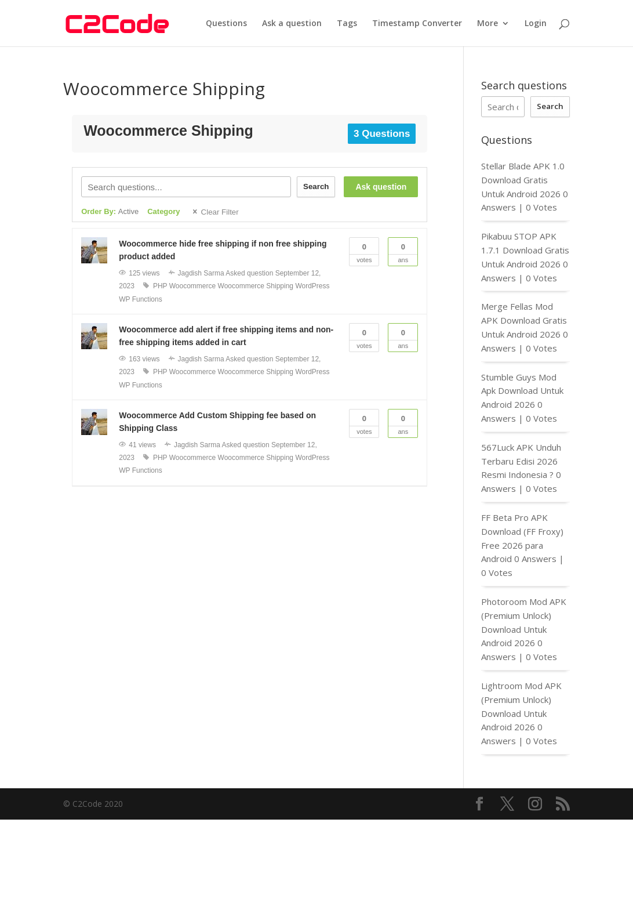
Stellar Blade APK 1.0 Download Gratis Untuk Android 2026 (523, 180)
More (487, 23)
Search (316, 186)
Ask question (380, 186)
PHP (160, 286)
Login (536, 23)
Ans (402, 250)
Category (163, 211)
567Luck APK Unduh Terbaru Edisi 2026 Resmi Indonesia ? (521, 461)
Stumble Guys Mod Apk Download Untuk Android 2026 (522, 391)
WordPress (312, 286)
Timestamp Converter (417, 23)
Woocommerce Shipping (256, 286)
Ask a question (292, 23)
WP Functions (140, 299)
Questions (226, 23)
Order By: (110, 211)
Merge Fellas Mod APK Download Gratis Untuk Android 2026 (524, 320)
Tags (347, 23)
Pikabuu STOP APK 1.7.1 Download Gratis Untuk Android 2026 (525, 250)
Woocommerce (192, 286)
